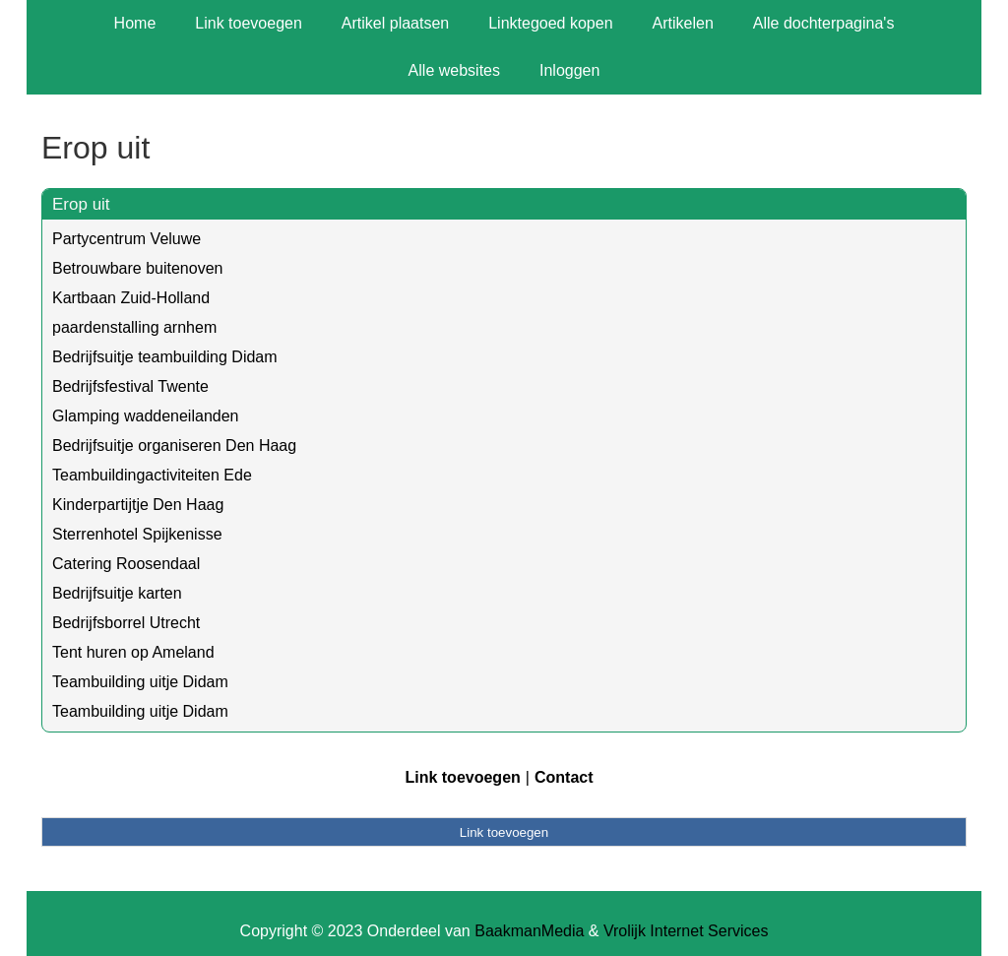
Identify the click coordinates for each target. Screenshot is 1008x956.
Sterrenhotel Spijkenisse (137, 534)
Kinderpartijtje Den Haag (137, 504)
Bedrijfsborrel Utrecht (126, 622)
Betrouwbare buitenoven (137, 268)
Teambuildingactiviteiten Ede (152, 475)
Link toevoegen (248, 23)
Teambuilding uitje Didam (140, 681)
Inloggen (569, 70)
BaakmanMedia (529, 931)
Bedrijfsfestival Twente (130, 386)
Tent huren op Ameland (133, 652)
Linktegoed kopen (550, 23)
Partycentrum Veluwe (126, 238)
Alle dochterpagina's (824, 23)
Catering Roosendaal (126, 563)
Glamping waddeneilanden (145, 416)
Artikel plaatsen (395, 23)
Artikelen (683, 23)
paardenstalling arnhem (134, 327)
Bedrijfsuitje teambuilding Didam (165, 357)
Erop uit (81, 204)
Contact (564, 777)
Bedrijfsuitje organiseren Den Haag (174, 445)
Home (135, 23)
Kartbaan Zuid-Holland (131, 297)
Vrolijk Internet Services (685, 931)
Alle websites (454, 70)
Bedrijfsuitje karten (117, 593)
